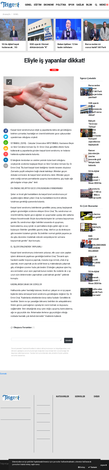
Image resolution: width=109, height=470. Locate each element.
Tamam (92, 467)
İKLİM (89, 4)
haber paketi (5, 466)
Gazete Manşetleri (80, 434)
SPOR (71, 4)
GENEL (28, 4)
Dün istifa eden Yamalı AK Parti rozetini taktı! (95, 292)
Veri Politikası (7, 433)
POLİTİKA (61, 4)
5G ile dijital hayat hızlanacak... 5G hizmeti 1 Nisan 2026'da (94, 177)
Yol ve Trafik (81, 406)
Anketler (98, 406)
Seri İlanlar (80, 427)
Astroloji (98, 415)
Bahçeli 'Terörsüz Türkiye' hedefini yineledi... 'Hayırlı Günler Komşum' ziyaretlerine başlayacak (94, 133)
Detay (81, 467)
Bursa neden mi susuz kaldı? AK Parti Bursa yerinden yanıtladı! (95, 91)
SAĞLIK (80, 4)
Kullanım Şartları (8, 442)
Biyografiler (100, 409)
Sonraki (3, 374)
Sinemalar (80, 424)
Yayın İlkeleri (6, 429)
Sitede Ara (99, 403)
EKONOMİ (49, 4)
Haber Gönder (7, 448)
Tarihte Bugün (82, 421)
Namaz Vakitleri (79, 410)
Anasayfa (7, 14)
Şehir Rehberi (81, 430)
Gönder (68, 340)
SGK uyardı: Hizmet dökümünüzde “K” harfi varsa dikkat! (95, 109)
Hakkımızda (6, 426)
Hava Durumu (82, 403)
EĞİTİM (37, 4)
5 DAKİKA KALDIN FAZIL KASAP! (94, 227)
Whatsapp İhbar (8, 445)
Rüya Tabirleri (100, 412)
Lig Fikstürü (81, 417)
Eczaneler (80, 414)
